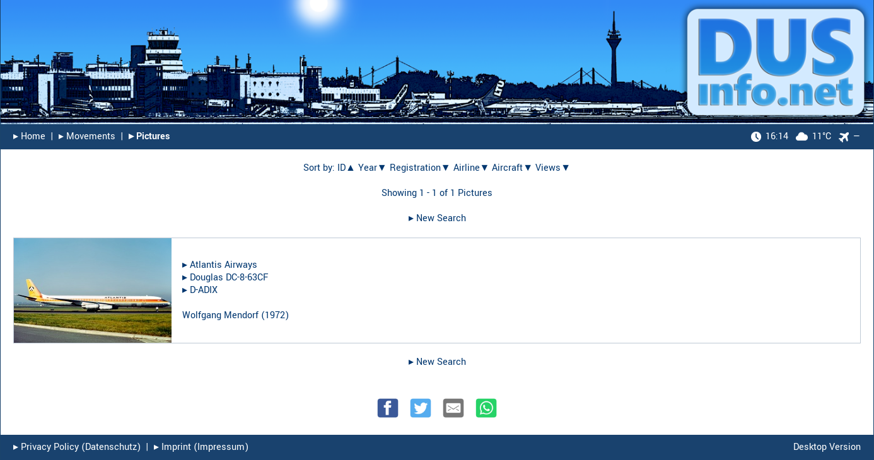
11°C (791, 136)
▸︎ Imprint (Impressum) (201, 447)
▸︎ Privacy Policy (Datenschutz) (77, 447)
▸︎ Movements (87, 136)
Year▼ (372, 168)
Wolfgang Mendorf (220, 315)
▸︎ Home (29, 136)
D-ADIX (204, 290)
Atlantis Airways (223, 265)
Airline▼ (471, 168)
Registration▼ (420, 168)
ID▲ (346, 168)
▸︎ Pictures (149, 136)
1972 (275, 315)
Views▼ (553, 168)
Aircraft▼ (512, 168)
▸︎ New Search (437, 218)
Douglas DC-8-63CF (229, 277)
